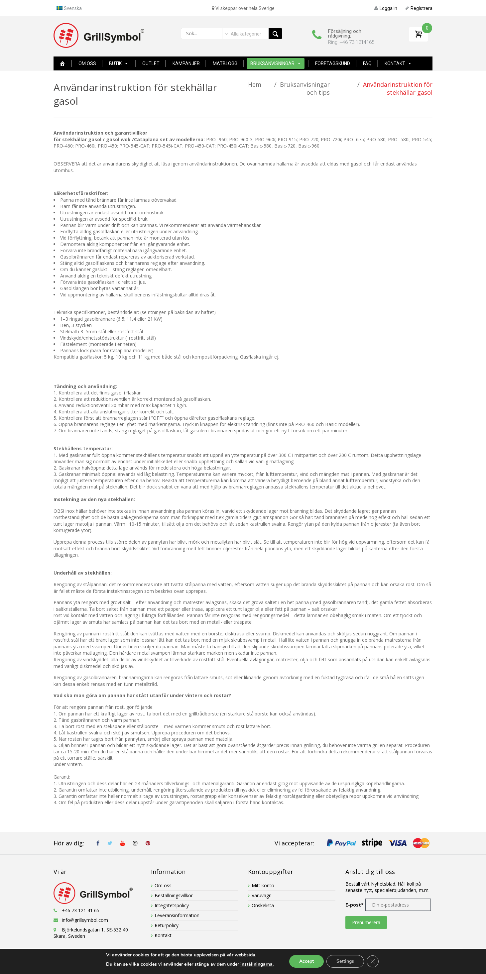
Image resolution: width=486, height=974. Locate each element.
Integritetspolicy (172, 905)
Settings (345, 961)
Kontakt (395, 63)
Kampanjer (186, 63)
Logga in (385, 8)
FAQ (367, 63)
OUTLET (151, 63)
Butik (115, 63)
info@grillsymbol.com (85, 920)
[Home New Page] (62, 63)
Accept (306, 961)
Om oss (87, 63)
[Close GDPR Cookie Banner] (373, 961)
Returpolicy (167, 925)
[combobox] (242, 34)
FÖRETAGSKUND (332, 63)
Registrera (418, 8)
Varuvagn (262, 895)
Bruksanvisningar (272, 63)
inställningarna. (257, 964)
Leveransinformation (177, 915)
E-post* (354, 905)
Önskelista (263, 905)
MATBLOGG (225, 63)
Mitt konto (263, 885)
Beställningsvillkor (174, 895)
